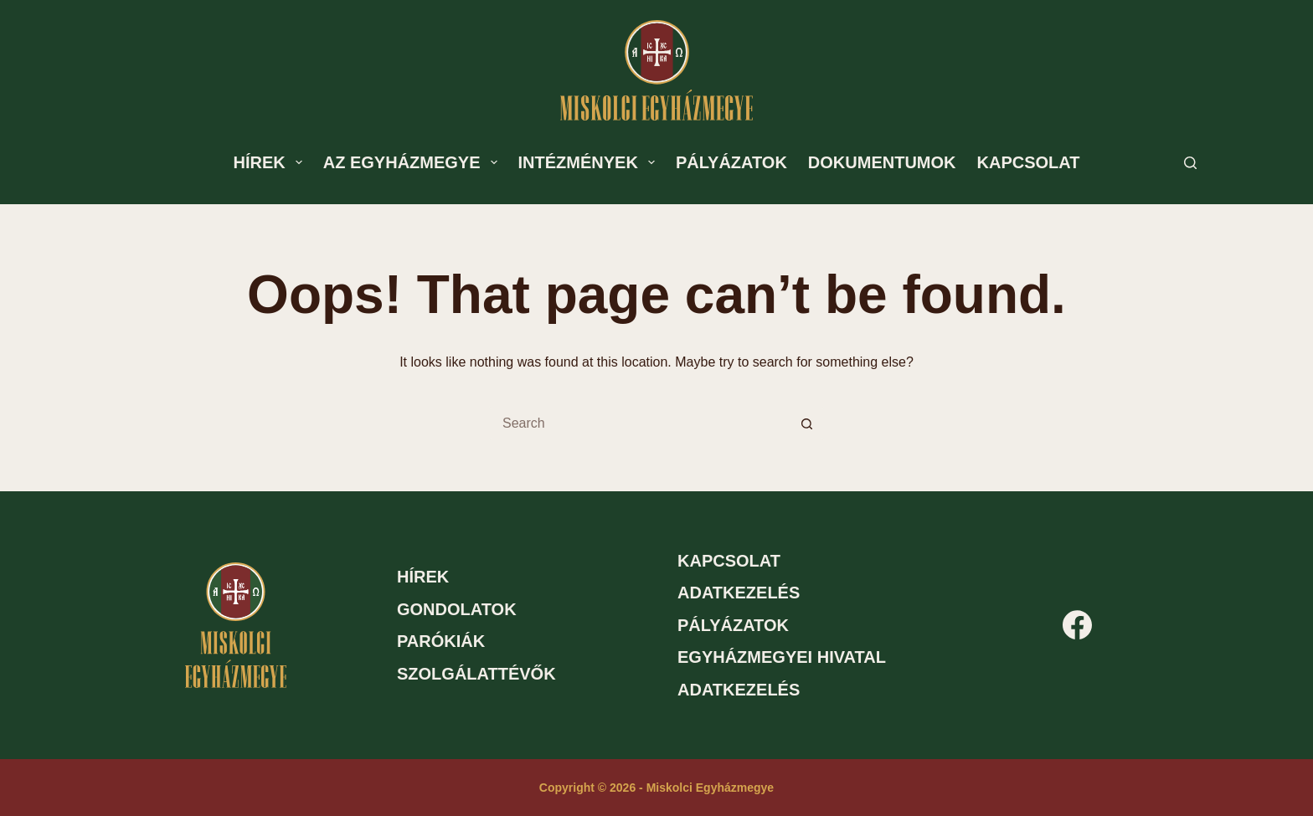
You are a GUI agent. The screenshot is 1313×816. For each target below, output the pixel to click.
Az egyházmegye (413, 162)
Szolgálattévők (476, 674)
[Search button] (807, 423)
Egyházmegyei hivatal (781, 657)
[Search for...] (639, 423)
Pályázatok (731, 162)
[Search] (1190, 163)
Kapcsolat (1028, 162)
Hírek (271, 162)
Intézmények (590, 162)
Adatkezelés (738, 592)
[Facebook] (1077, 624)
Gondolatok (457, 609)
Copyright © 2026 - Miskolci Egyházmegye (656, 787)
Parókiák (441, 641)
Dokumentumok (882, 162)
